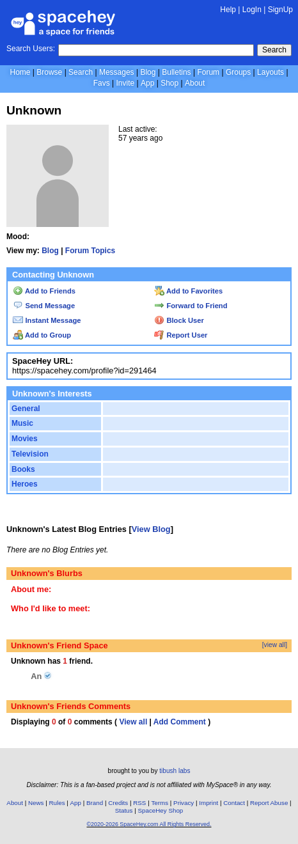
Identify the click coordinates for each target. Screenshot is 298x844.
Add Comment (179, 721)
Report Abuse (269, 802)
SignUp (280, 9)
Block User (179, 320)
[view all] (274, 644)
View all (133, 721)
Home (20, 72)
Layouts (270, 72)
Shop (169, 83)
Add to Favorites (188, 291)
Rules (57, 802)
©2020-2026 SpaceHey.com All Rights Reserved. (148, 824)
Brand (94, 802)
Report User (180, 335)
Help (228, 9)
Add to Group (42, 335)
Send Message (44, 305)
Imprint (208, 802)
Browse (49, 72)
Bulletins (176, 72)
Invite (125, 83)
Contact (234, 802)
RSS (139, 802)
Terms (159, 802)
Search (274, 49)
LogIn (252, 9)
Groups (238, 72)
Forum (208, 72)
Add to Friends (44, 291)
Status (124, 810)
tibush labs (174, 770)
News (36, 802)
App (147, 83)
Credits (118, 802)
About (195, 83)
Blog (147, 72)
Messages (116, 72)
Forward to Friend (190, 305)
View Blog (151, 529)
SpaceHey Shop (160, 810)
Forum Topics (90, 250)
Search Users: (30, 48)
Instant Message (47, 320)
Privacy (183, 802)
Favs (101, 83)
